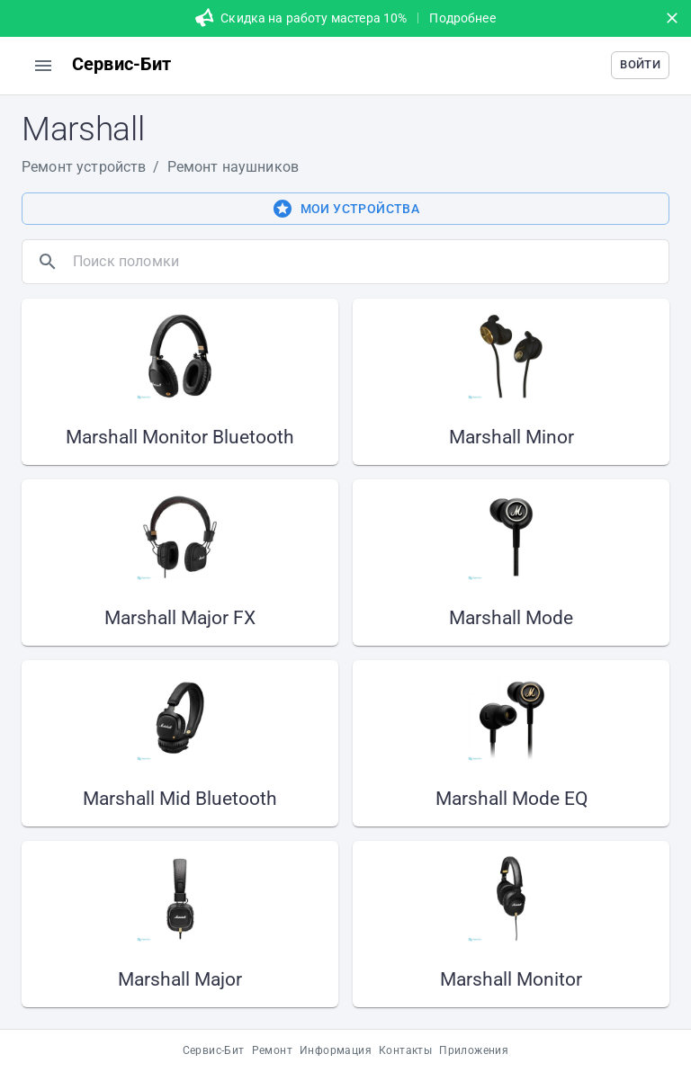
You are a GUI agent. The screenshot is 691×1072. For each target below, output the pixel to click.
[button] (640, 65)
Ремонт (272, 1050)
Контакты (405, 1050)
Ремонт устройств (84, 166)
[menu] (43, 65)
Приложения (473, 1050)
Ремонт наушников (233, 166)
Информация (336, 1050)
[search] (367, 261)
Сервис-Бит (214, 1050)
